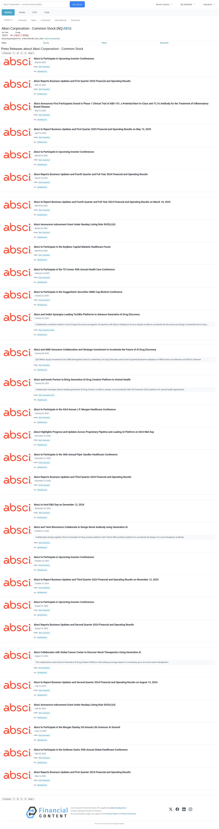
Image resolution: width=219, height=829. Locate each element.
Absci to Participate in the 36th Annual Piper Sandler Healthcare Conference (75, 454)
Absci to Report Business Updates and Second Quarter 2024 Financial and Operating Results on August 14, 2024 (96, 682)
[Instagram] (190, 812)
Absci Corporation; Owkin (46, 330)
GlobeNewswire (42, 71)
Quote (46, 42)
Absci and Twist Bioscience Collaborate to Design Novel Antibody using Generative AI (81, 527)
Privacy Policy (111, 813)
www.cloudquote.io (118, 808)
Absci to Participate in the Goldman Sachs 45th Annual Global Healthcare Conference (81, 749)
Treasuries (75, 20)
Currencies (45, 20)
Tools (46, 12)
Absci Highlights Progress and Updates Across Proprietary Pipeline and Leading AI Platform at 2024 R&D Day (94, 432)
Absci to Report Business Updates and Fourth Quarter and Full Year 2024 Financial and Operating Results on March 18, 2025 (102, 202)
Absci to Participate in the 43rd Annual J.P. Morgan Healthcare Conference (75, 409)
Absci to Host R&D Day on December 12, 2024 (59, 504)
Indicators (207, 4)
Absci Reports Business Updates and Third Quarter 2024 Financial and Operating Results (82, 477)
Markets (8, 12)
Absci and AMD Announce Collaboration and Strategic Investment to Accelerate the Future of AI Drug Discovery (95, 349)
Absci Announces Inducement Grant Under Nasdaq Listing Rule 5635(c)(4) (75, 224)
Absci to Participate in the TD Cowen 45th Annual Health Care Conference (74, 269)
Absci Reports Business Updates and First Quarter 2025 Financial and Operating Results (82, 81)
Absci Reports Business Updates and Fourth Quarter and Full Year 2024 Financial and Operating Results (91, 174)
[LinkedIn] (184, 812)
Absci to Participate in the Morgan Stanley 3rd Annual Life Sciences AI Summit (77, 727)
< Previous (7, 53)
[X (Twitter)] (171, 812)
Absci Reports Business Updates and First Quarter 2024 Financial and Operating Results (82, 772)
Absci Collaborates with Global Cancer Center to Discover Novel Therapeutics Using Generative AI (87, 652)
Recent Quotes (162, 4)
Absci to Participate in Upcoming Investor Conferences (64, 58)
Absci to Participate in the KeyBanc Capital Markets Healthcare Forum (72, 246)
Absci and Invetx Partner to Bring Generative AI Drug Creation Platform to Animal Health (82, 379)
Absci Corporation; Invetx (46, 395)
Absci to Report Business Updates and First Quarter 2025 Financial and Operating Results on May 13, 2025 (92, 129)
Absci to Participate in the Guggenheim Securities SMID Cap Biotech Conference (78, 292)
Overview (22, 20)
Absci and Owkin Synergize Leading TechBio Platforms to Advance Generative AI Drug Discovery (87, 314)
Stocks (22, 12)
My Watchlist (186, 4)
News (33, 20)
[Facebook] (177, 812)
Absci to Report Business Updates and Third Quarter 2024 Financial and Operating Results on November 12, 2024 (96, 579)
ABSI (66, 28)
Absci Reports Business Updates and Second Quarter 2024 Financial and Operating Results (84, 624)
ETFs (34, 12)
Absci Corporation (44, 67)
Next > (31, 53)
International (60, 20)
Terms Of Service (128, 813)
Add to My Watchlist (58, 38)
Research (164, 42)
